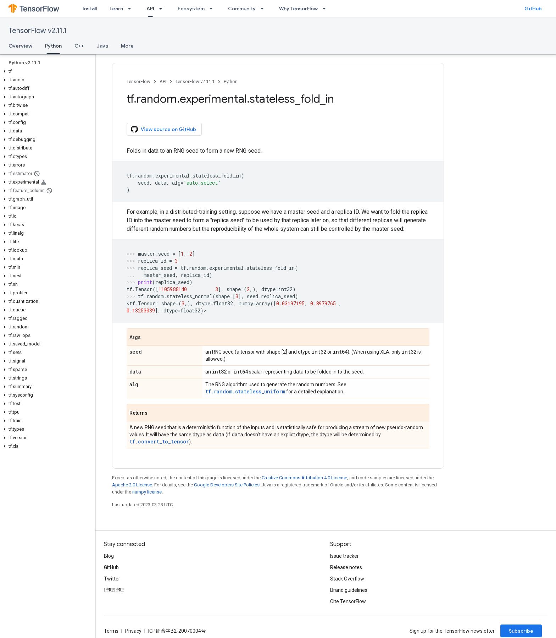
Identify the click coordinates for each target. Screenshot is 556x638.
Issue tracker (344, 556)
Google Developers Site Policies (227, 484)
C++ (79, 46)
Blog (109, 556)
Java (102, 46)
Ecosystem (191, 8)
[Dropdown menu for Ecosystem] (213, 8)
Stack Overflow (347, 579)
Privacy (133, 631)
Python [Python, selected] (53, 46)
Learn (116, 8)
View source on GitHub (163, 129)
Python (231, 81)
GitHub (533, 8)
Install (90, 8)
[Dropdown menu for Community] (264, 8)
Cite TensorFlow (348, 601)
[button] (46, 71)
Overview (20, 46)
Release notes (346, 567)
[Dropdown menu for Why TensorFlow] (326, 8)
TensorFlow (138, 81)
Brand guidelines (348, 590)
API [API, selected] (150, 8)
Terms (111, 631)
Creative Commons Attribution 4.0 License (304, 477)
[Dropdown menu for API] (162, 8)
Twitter (112, 579)
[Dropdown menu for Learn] (131, 8)
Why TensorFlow (298, 8)
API (163, 81)
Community (242, 8)
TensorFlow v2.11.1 (38, 30)
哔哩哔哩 (114, 590)
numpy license (147, 492)
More (127, 46)
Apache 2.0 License (132, 484)
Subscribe (521, 631)
